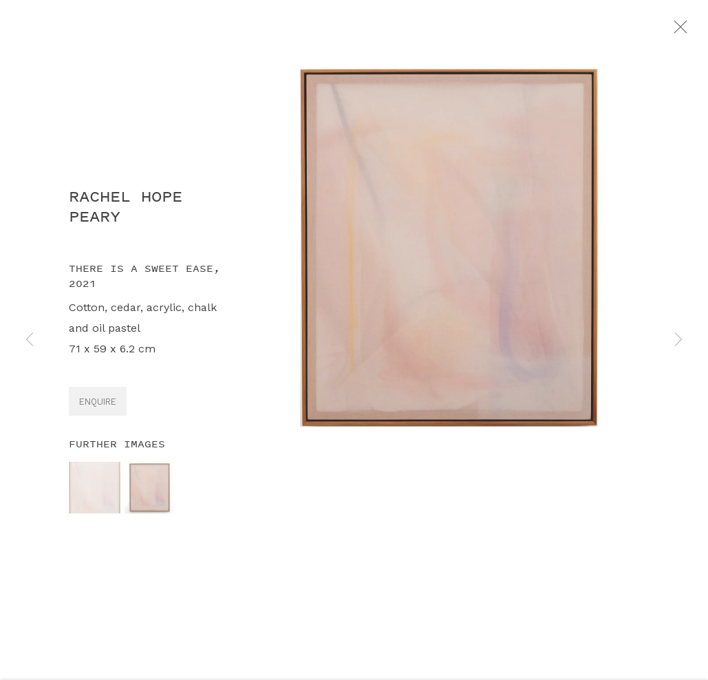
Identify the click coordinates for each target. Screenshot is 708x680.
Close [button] (690, 31)
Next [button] (678, 340)
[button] (94, 493)
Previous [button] (29, 340)
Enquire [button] (97, 407)
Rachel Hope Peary (125, 212)
